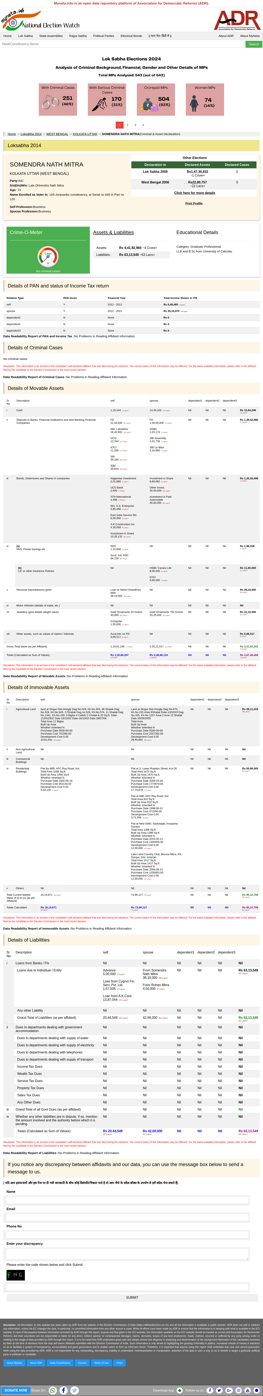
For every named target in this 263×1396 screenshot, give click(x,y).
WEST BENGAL (57, 134)
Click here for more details (194, 193)
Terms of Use (101, 1363)
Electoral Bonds (131, 36)
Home (7, 36)
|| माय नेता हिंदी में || (160, 36)
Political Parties (103, 36)
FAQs (119, 1363)
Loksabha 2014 (31, 134)
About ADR (226, 36)
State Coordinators (60, 1363)
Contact (82, 1363)
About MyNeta (250, 36)
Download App (163, 1390)
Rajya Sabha (78, 36)
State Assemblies (51, 36)
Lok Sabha (25, 36)
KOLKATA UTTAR (85, 134)
